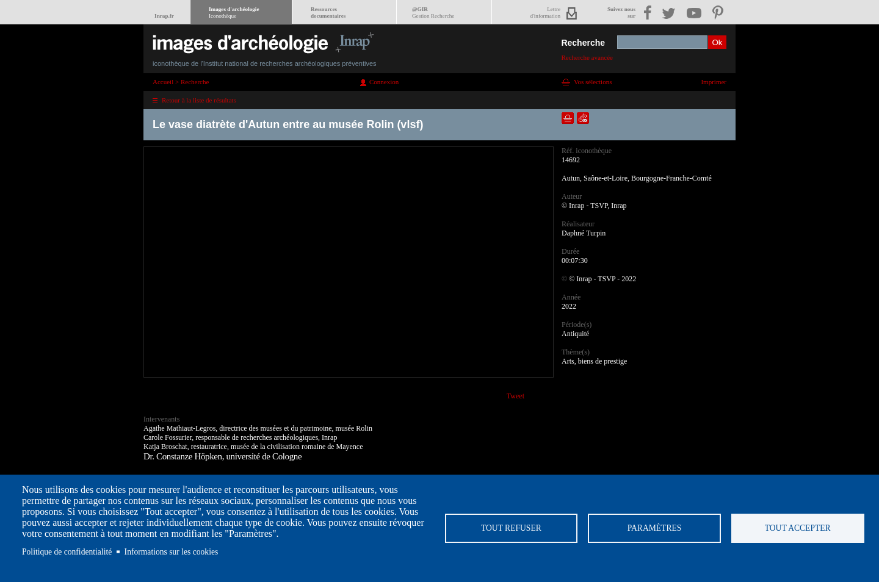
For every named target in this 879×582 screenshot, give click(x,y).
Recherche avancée (587, 57)
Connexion (384, 81)
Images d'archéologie (234, 12)
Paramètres (655, 528)
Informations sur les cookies (172, 551)
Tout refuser (511, 528)
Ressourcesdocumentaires (328, 12)
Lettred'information (545, 12)
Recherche (583, 43)
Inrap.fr (164, 16)
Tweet (515, 396)
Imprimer (713, 81)
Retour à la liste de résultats (199, 100)
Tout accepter (798, 528)
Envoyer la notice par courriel (583, 118)
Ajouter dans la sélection (568, 118)
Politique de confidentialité (67, 551)
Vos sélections (593, 81)
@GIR (433, 12)
